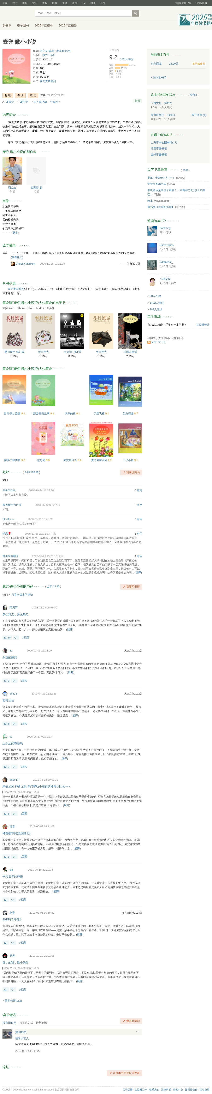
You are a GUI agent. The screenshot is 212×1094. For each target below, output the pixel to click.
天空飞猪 (99, 413)
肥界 (12, 955)
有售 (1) (199, 114)
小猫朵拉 (165, 279)
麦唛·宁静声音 (12, 460)
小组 (64, 2)
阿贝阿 (14, 607)
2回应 (23, 680)
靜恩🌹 (6, 533)
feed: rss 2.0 (158, 342)
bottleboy (165, 228)
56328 (13, 693)
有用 (139, 490)
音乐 (34, 2)
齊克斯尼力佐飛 (11, 504)
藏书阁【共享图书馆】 (160, 207)
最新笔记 (41, 1022)
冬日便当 (101, 351)
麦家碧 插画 (63, 50)
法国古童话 (130, 351)
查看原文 (17, 257)
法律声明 (166, 1089)
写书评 (24, 101)
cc (11, 736)
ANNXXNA (8, 490)
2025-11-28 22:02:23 (37, 533)
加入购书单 (40, 101)
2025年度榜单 (44, 25)
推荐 (137, 100)
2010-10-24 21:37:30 (41, 490)
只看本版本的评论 (22, 594)
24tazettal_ (166, 262)
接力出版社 (49, 55)
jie (11, 650)
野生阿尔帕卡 (10, 556)
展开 (138, 572)
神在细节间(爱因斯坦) (16, 833)
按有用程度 (9, 1022)
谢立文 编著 (47, 50)
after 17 (14, 779)
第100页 (21, 1032)
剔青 (12, 912)
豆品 (102, 2)
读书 (14, 2)
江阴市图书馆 (159, 148)
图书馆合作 (191, 1089)
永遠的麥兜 (9, 657)
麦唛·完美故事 (41, 413)
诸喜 (12, 826)
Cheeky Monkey (25, 263)
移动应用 (205, 1089)
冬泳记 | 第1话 (72, 351)
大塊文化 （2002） (162, 103)
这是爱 (41, 460)
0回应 (23, 766)
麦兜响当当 (70, 460)
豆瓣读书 (17, 13)
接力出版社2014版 (132, 912)
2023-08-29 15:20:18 (44, 556)
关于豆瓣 (127, 1089)
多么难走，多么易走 (15, 614)
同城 (54, 2)
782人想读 (156, 309)
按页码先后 (26, 1022)
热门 (5, 480)
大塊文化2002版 (133, 650)
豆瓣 (4, 2)
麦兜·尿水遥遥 (12, 413)
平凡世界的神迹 (12, 876)
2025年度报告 (68, 25)
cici (11, 869)
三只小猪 (128, 460)
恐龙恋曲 (128, 413)
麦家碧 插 (36, 187)
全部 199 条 (31, 472)
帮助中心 (178, 1089)
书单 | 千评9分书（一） (161, 177)
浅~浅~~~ (8, 519)
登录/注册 (201, 2)
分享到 (54, 101)
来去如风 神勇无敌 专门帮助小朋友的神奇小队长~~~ (36, 786)
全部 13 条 (53, 586)
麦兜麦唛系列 (48, 81)
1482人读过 (157, 302)
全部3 (193, 94)
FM (84, 2)
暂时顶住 (8, 700)
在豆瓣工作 (141, 1089)
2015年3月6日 (11, 919)
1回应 (25, 637)
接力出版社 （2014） (163, 114)
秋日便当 (43, 351)
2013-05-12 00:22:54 (47, 504)
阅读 (74, 2)
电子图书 (23, 25)
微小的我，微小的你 (15, 962)
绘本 (150, 200)
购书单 (6, 25)
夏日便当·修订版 (14, 351)
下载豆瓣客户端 (182, 2)
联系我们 (154, 1089)
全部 (185, 170)
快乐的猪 (70, 413)
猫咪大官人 (22, 1038)
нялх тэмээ (167, 245)
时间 (92, 2)
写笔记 (10, 101)
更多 (15, 232)
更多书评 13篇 (13, 1000)
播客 (44, 2)
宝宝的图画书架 (156, 184)
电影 (24, 2)
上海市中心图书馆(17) (164, 142)
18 (9, 637)
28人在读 (155, 295)
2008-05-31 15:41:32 (40, 519)
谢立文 (12, 187)
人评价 (126, 59)
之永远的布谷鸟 (12, 743)
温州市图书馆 (159, 154)
